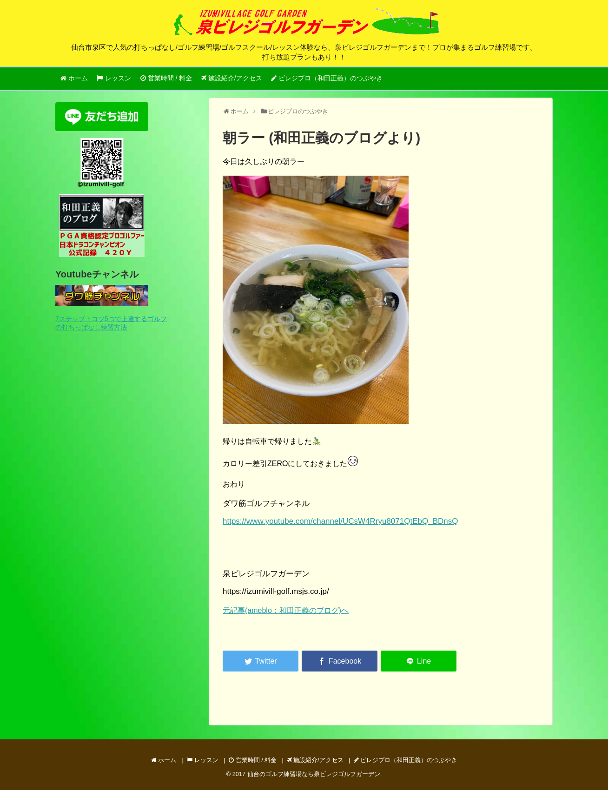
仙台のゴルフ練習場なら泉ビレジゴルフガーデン (313, 773)
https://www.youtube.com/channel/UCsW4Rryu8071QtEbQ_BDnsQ (340, 521)
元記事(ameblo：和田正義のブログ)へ (286, 610)
